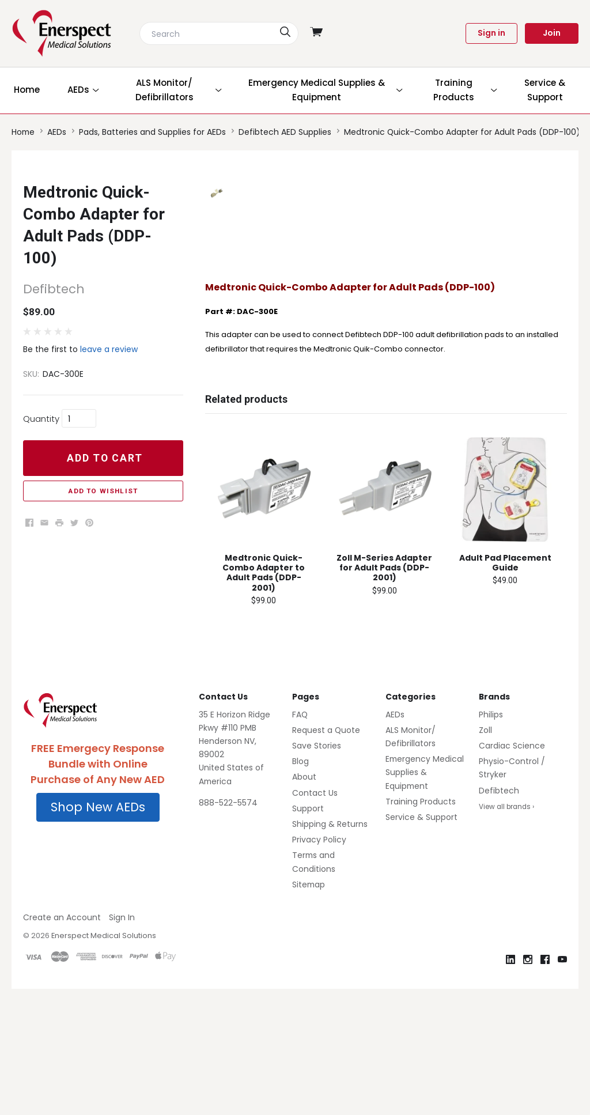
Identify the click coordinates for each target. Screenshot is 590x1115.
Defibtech (499, 916)
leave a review (109, 349)
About (304, 903)
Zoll (485, 856)
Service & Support (421, 943)
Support (308, 934)
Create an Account (62, 1043)
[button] (98, 933)
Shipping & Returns (330, 950)
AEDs (394, 840)
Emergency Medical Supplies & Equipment (424, 898)
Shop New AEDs (98, 933)
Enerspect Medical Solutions (103, 1062)
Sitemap (308, 1010)
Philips (491, 840)
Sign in (491, 33)
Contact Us (315, 918)
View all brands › (506, 932)
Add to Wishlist (103, 491)
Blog (300, 887)
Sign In (122, 1043)
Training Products (420, 927)
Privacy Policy (319, 966)
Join (552, 33)
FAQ (300, 840)
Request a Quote (326, 856)
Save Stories (316, 872)
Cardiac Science (512, 872)
